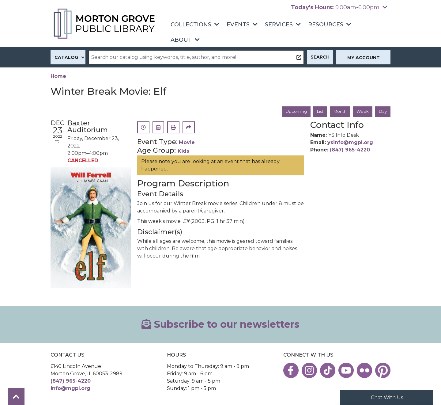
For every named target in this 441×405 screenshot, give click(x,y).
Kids (183, 152)
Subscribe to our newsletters (220, 325)
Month (338, 111)
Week (362, 111)
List (317, 111)
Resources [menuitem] (325, 24)
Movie (187, 143)
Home (58, 76)
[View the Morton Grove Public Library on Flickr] (364, 370)
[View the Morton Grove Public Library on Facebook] (291, 370)
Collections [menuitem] (191, 24)
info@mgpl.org (70, 389)
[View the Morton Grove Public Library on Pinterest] (382, 370)
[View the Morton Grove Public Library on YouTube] (346, 370)
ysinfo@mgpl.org (350, 143)
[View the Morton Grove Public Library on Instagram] (309, 370)
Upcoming (292, 111)
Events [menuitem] (238, 24)
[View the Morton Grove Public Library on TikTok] (327, 370)
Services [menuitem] (279, 24)
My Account (363, 57)
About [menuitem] (181, 39)
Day (382, 111)
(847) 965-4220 (350, 150)
